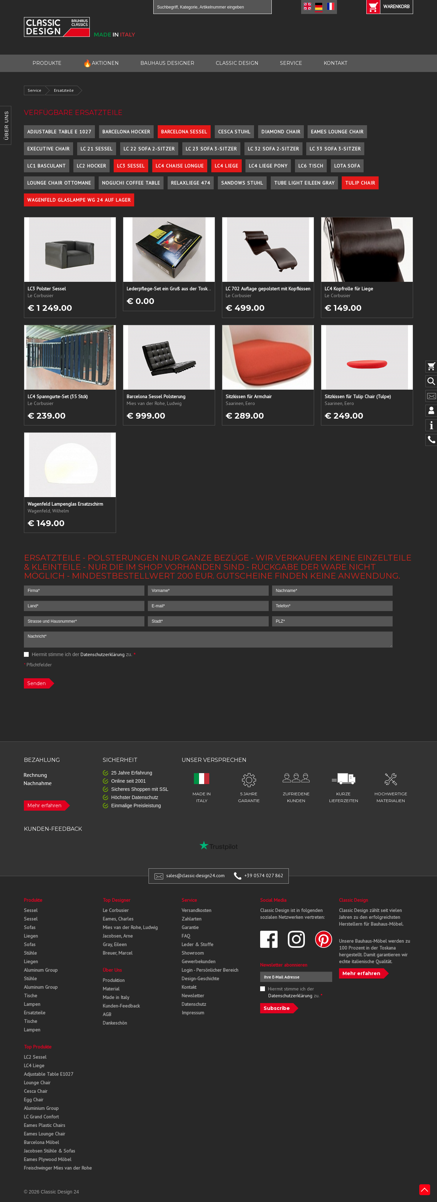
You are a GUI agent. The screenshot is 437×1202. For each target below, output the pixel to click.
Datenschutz (194, 1004)
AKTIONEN (101, 63)
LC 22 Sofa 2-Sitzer (149, 149)
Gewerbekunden (198, 961)
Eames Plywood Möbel (47, 1159)
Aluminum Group (41, 970)
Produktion (114, 980)
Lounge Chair (37, 1083)
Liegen (31, 936)
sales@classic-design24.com (195, 875)
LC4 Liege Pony (268, 166)
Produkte (33, 900)
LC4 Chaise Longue (180, 166)
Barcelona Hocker (126, 132)
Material (111, 989)
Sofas (30, 927)
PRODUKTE (46, 63)
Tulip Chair (360, 183)
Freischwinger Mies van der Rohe (58, 1168)
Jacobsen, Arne (118, 936)
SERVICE (291, 63)
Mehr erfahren (44, 805)
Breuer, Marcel (117, 953)
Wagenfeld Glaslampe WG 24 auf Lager (79, 200)
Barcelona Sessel (184, 132)
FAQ (186, 936)
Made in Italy (116, 997)
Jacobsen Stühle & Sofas (49, 1151)
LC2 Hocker (91, 166)
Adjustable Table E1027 (48, 1074)
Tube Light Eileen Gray (304, 183)
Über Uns (112, 970)
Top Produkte (38, 1047)
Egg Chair (33, 1100)
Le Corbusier (116, 910)
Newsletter (193, 996)
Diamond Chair (281, 132)
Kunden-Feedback (121, 1006)
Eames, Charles (118, 919)
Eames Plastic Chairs (44, 1125)
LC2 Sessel (35, 1057)
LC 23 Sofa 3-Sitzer (211, 149)
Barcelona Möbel (41, 1142)
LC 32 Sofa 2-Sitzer (273, 149)
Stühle (30, 953)
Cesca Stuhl (234, 132)
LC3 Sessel (131, 166)
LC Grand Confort (41, 1117)
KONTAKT (335, 63)
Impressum (193, 1013)
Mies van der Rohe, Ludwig (130, 927)
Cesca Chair (35, 1091)
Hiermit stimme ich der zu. (80, 654)
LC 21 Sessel (97, 149)
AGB (107, 1014)
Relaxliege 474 (190, 183)
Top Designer (116, 900)
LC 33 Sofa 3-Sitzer (335, 149)
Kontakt (189, 987)
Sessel (31, 910)
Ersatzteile (64, 90)
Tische (30, 996)
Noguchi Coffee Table (131, 183)
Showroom (193, 953)
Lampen (32, 1004)
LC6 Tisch (310, 166)
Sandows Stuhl (242, 183)
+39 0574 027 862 (263, 875)
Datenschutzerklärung (103, 654)
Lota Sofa (347, 166)
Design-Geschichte (200, 978)
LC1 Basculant (46, 166)
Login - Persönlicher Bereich (210, 970)
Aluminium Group (41, 1108)
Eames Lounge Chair (337, 132)
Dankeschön (115, 1023)
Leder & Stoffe (197, 944)
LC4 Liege (226, 166)
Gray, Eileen (115, 944)
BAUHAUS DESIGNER (167, 63)
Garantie (190, 927)
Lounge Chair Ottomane (59, 183)
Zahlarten (191, 919)
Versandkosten (196, 910)
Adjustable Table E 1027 (59, 132)
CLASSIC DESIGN (237, 63)
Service (34, 90)
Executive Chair (48, 149)
